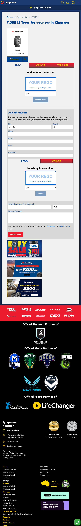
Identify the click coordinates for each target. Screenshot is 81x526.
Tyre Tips (6, 459)
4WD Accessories (9, 473)
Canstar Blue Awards (47, 448)
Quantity (55, 124)
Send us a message (14, 424)
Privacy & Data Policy (15, 522)
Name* (11, 131)
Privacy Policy (50, 226)
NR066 (17, 50)
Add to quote (14, 59)
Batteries (6, 476)
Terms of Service (64, 226)
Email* (10, 145)
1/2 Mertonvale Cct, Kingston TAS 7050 (15, 414)
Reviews (6, 512)
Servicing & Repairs (10, 478)
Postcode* (12, 152)
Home (10, 17)
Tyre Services (7, 481)
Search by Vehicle (9, 448)
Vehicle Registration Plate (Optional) (21, 204)
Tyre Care (6, 456)
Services (6, 470)
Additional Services (10, 487)
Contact (6, 498)
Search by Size (8, 450)
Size (9, 124)
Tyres (5, 445)
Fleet (5, 504)
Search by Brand (9, 453)
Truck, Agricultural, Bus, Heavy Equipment (18, 492)
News (5, 506)
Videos (6, 509)
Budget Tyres (44, 450)
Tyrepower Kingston (40, 7)
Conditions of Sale (28, 522)
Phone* (11, 138)
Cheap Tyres (44, 453)
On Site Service (9, 489)
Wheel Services (8, 484)
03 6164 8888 (13, 420)
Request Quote (15, 234)
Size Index (44, 445)
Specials (6, 495)
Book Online (8, 501)
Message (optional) (15, 211)
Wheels (6, 461)
